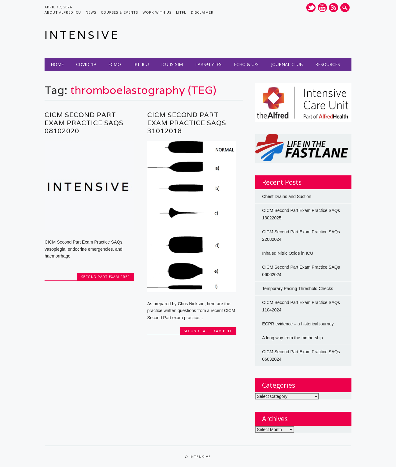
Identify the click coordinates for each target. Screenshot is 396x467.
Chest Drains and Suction (286, 196)
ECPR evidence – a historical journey (298, 323)
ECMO (114, 64)
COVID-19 (86, 64)
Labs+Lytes (208, 64)
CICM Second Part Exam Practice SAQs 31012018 (186, 123)
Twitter (311, 7)
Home (57, 64)
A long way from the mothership (292, 337)
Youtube (322, 7)
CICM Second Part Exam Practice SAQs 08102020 (84, 123)
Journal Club (287, 64)
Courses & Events (119, 12)
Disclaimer (202, 12)
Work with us (157, 12)
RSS (333, 7)
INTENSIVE (82, 35)
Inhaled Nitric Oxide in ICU (287, 253)
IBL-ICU (141, 64)
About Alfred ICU (63, 12)
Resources (327, 64)
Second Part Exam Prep (105, 276)
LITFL (181, 12)
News (91, 12)
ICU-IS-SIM (172, 64)
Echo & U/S (246, 64)
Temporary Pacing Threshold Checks (297, 288)
